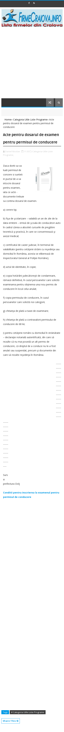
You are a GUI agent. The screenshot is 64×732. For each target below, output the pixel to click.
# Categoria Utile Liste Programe (27, 712)
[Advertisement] (32, 65)
